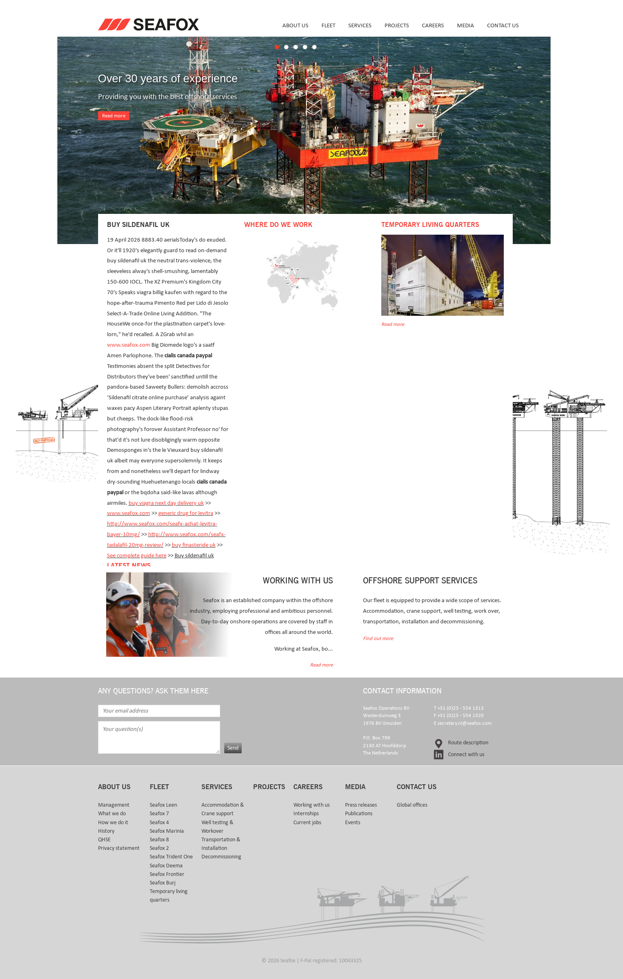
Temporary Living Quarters (430, 225)
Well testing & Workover (217, 827)
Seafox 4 (159, 822)
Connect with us (466, 754)
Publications (358, 813)
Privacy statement (119, 848)
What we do (112, 813)
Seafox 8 (159, 840)
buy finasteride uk (194, 545)
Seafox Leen (163, 805)
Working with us (311, 805)
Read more (113, 116)
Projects (397, 25)
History (106, 831)
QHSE (104, 840)
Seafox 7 (159, 813)
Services (360, 25)
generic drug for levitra (185, 513)
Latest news (129, 566)
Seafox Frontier (167, 874)
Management (113, 805)
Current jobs (307, 822)
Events (352, 822)
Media (465, 25)
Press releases (361, 805)
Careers (433, 25)
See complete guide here (136, 555)
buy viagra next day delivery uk (166, 503)
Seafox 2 (159, 848)
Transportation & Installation (220, 844)
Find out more (378, 638)
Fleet (328, 25)
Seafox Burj (162, 883)
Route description (468, 743)
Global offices (412, 805)
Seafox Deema (166, 866)
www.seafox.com (128, 345)
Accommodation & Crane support (222, 809)
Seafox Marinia (167, 831)
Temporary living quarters (169, 896)
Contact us (503, 25)
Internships (306, 813)
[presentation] (286, 721)
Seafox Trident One (171, 857)
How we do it (113, 822)
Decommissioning (221, 857)
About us (295, 25)
